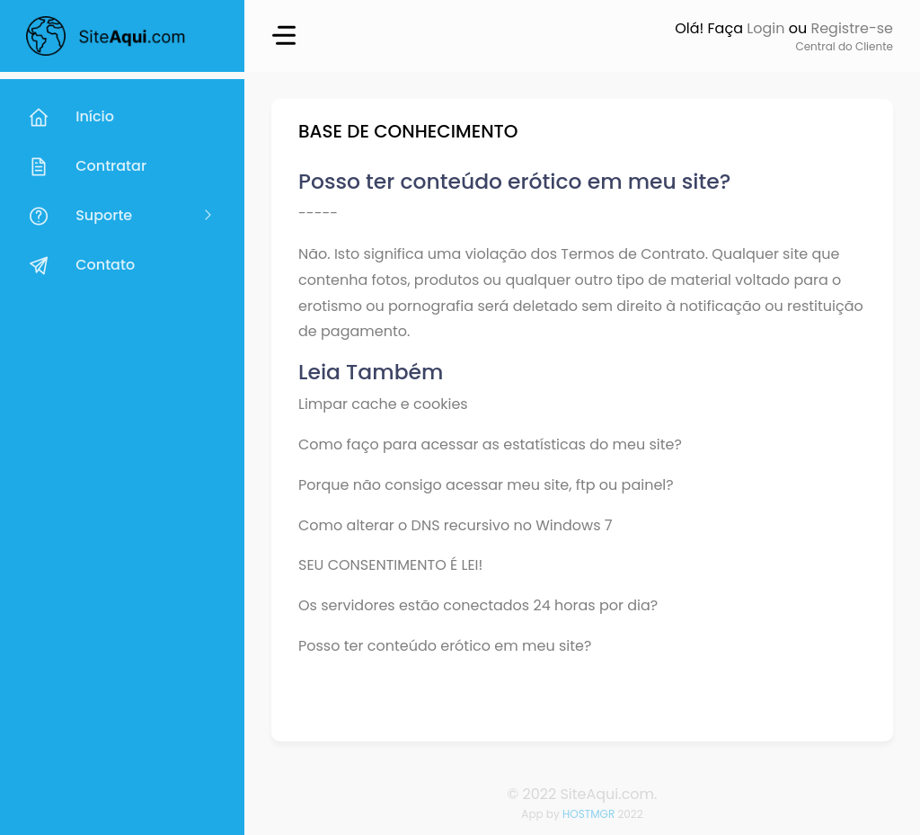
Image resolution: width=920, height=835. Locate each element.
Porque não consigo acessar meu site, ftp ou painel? (486, 485)
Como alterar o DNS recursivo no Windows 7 (455, 525)
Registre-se (851, 28)
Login (765, 28)
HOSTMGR (588, 814)
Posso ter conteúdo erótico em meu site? (444, 645)
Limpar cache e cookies (383, 404)
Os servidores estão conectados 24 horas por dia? (478, 605)
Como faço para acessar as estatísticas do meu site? (490, 444)
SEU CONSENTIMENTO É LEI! (390, 565)
